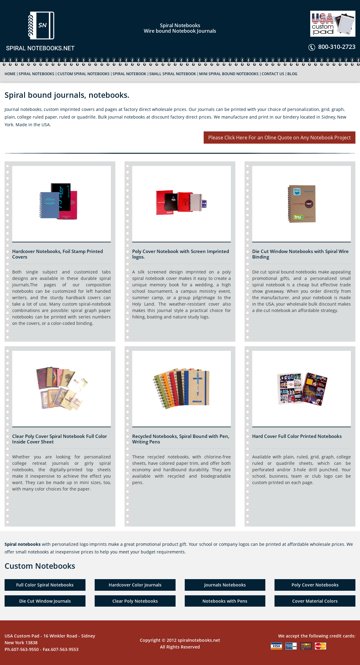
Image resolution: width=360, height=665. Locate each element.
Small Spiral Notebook (172, 73)
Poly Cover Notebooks (315, 585)
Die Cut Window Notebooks (282, 251)
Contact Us (273, 73)
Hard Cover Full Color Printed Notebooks (297, 436)
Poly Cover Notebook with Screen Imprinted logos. (180, 254)
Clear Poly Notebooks (135, 601)
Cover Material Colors (315, 601)
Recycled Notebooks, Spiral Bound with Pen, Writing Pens (180, 439)
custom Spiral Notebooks (83, 73)
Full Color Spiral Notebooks (45, 585)
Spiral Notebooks (36, 73)
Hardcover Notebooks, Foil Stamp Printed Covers (57, 254)
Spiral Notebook (129, 73)
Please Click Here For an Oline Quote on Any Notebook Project (279, 137)
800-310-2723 (331, 46)
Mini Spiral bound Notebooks (229, 73)
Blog (292, 73)
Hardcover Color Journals (135, 585)
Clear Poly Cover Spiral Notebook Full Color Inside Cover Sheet (59, 439)
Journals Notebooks (225, 585)
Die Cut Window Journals (45, 601)
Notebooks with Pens (224, 601)
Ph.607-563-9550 (22, 649)
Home (10, 73)
